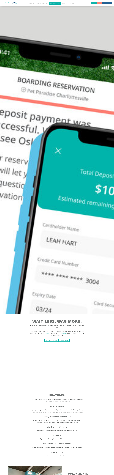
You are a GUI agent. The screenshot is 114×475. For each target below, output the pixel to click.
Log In (99, 3)
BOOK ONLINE (64, 340)
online (47, 333)
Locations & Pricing (35, 3)
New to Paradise (55, 3)
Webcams (93, 3)
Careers (72, 3)
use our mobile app (62, 333)
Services (45, 3)
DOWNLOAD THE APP (51, 340)
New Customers (107, 3)
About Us (65, 3)
